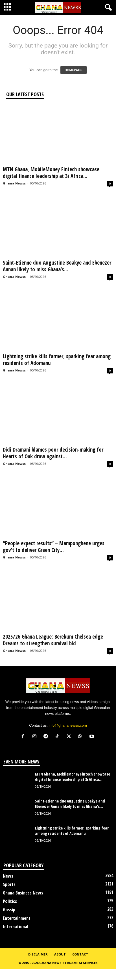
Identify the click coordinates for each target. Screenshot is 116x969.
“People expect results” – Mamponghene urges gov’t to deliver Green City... (53, 547)
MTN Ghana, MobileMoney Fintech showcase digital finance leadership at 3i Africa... (51, 173)
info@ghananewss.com (68, 725)
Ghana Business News (23, 893)
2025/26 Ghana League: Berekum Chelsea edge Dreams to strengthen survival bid (53, 640)
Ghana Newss (14, 183)
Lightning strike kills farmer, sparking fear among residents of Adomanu (57, 360)
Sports (9, 884)
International (15, 926)
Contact (80, 954)
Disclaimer (38, 954)
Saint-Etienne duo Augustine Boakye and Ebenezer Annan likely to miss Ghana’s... (57, 266)
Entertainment (16, 918)
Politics (10, 901)
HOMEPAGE (73, 70)
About (60, 954)
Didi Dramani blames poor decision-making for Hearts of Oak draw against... (53, 453)
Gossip (9, 910)
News (8, 876)
